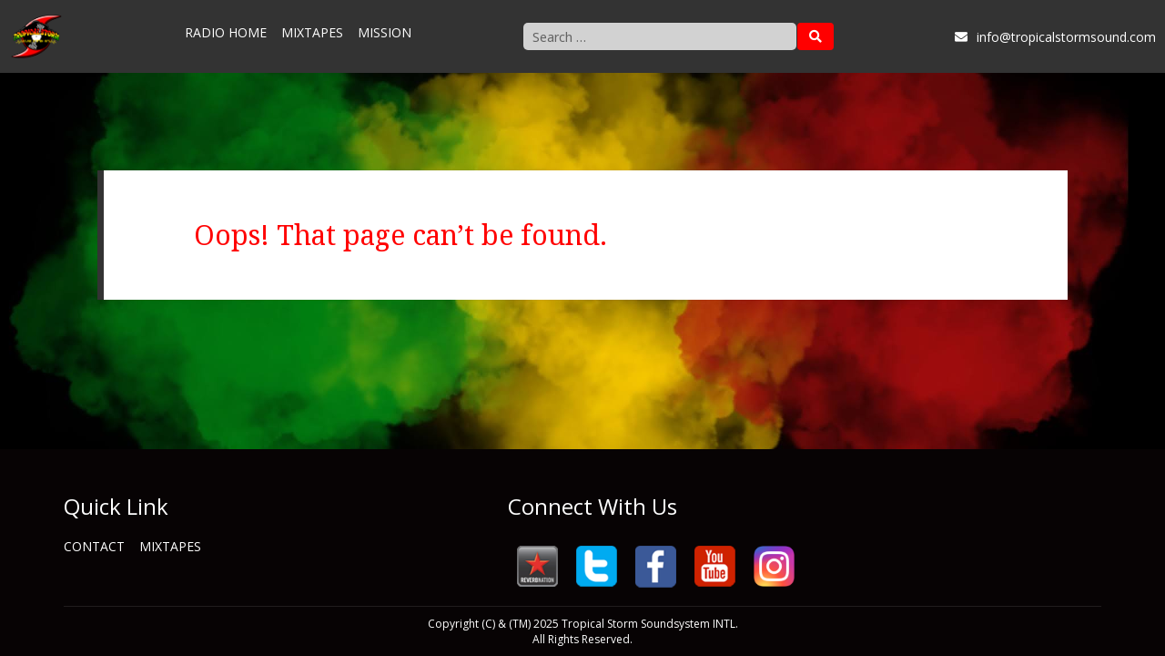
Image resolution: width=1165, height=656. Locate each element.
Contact (94, 546)
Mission (384, 32)
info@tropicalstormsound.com (1055, 37)
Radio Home (226, 32)
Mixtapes (312, 32)
